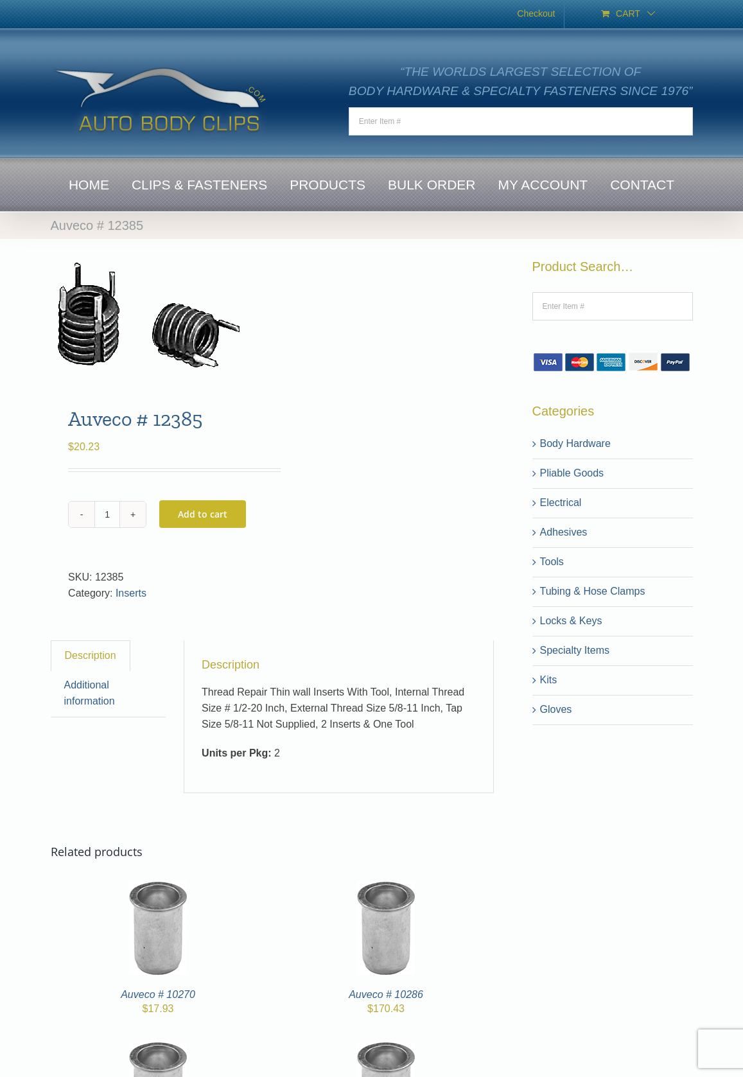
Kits (548, 679)
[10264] (386, 1049)
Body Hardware (575, 443)
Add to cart (202, 514)
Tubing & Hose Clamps (592, 591)
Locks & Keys (571, 620)
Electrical (561, 502)
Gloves (556, 709)
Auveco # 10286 (386, 994)
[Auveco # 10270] (158, 889)
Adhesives (564, 532)
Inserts (131, 593)
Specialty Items (574, 650)
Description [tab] (90, 655)
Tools (552, 561)
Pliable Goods (572, 473)
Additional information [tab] (89, 692)
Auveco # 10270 (158, 994)
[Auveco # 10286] (386, 889)
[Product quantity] (107, 514)
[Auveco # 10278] (158, 1049)
